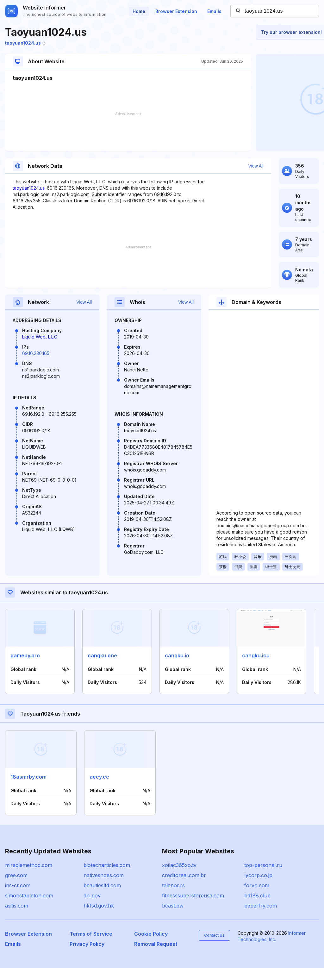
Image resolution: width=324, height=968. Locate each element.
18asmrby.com (28, 777)
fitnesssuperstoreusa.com (193, 895)
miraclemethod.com (28, 865)
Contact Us (214, 935)
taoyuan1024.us (25, 43)
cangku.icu (256, 655)
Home (139, 11)
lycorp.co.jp (258, 875)
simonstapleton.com (29, 895)
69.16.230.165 (35, 353)
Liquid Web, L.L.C (39, 336)
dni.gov (92, 895)
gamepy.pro (25, 655)
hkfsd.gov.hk (99, 905)
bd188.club (257, 895)
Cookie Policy (151, 934)
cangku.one (102, 655)
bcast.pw (173, 905)
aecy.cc (99, 777)
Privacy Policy (87, 944)
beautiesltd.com (102, 885)
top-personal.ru (263, 865)
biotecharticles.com (107, 865)
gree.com (16, 875)
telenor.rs (173, 885)
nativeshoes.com (104, 875)
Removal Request (155, 944)
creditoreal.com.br (184, 875)
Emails (214, 11)
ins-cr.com (17, 885)
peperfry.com (260, 905)
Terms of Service (91, 934)
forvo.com (256, 885)
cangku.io (177, 655)
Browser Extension (176, 11)
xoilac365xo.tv (179, 865)
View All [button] (256, 165)
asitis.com (16, 905)
